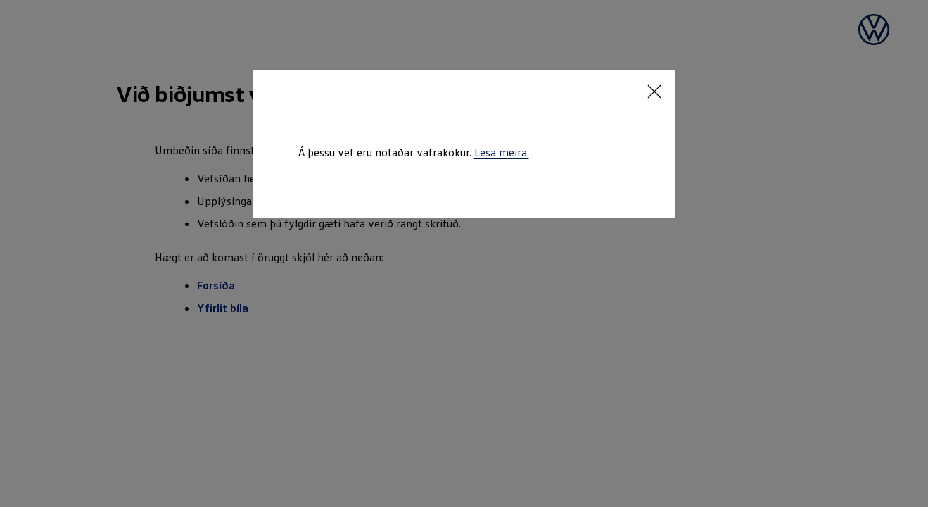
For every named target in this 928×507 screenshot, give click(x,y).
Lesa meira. (501, 152)
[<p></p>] (654, 91)
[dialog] (464, 253)
